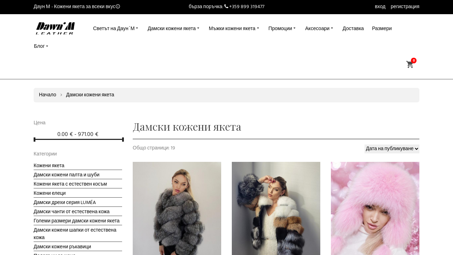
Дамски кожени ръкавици (62, 247)
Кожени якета (49, 166)
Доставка (353, 29)
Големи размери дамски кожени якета (77, 221)
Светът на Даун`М (113, 29)
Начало (47, 95)
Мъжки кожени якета (232, 29)
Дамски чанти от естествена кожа (72, 212)
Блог (39, 46)
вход (380, 7)
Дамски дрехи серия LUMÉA (65, 202)
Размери (382, 29)
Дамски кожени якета (172, 29)
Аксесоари (317, 29)
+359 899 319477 (246, 7)
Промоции (280, 29)
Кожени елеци (50, 193)
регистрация (405, 7)
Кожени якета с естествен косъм (70, 184)
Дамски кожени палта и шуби (66, 175)
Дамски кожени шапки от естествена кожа (75, 234)
